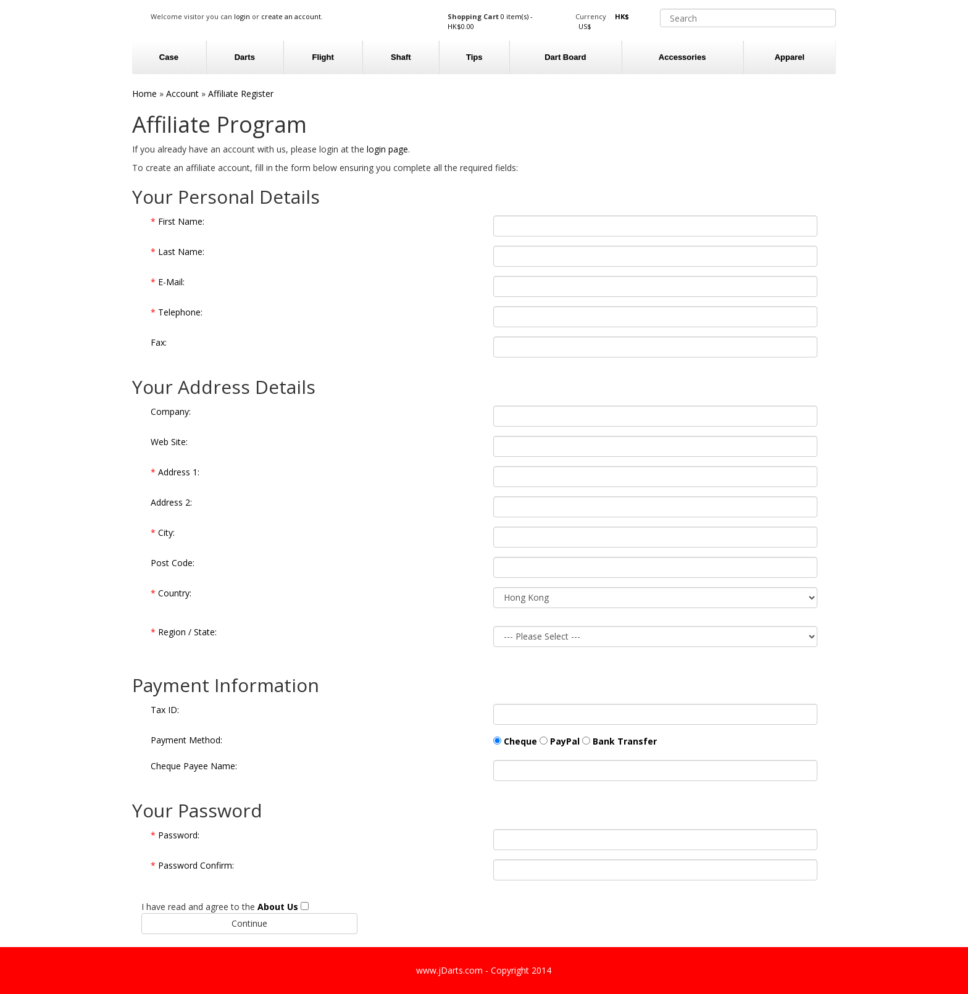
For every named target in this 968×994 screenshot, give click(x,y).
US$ (584, 26)
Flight (322, 57)
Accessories (682, 57)
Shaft (401, 57)
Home (144, 93)
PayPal (565, 741)
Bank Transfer (625, 741)
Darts (245, 57)
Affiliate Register (240, 93)
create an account (291, 16)
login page (387, 149)
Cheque (520, 741)
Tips (474, 57)
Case (168, 57)
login (242, 16)
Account (182, 93)
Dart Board (565, 57)
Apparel (789, 57)
